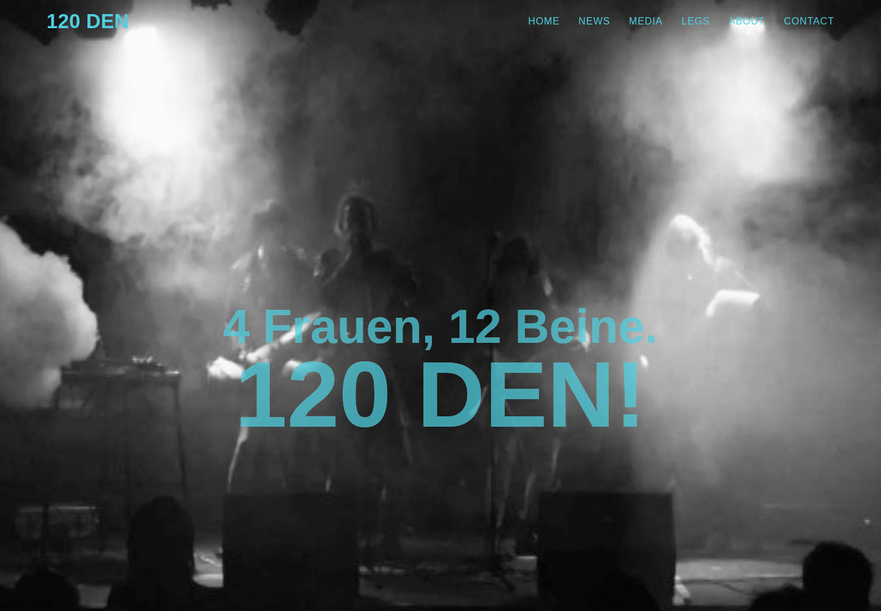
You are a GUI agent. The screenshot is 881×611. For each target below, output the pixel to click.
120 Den (98, 21)
